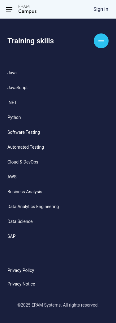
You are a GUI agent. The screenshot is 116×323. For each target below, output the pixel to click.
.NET (12, 102)
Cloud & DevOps (22, 161)
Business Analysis (24, 191)
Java (12, 72)
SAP (11, 236)
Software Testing (23, 132)
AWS (11, 176)
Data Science (19, 221)
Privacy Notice (21, 284)
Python (14, 117)
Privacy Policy (20, 270)
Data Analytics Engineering (33, 206)
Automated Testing (25, 147)
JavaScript (17, 87)
